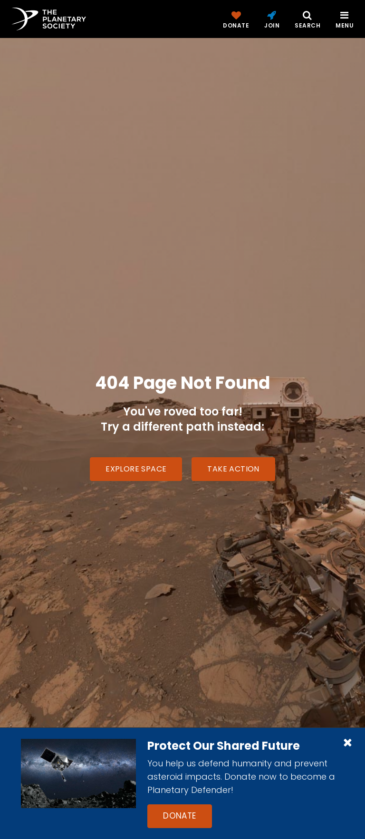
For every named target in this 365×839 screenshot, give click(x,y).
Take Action (233, 468)
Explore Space (136, 468)
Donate (179, 815)
